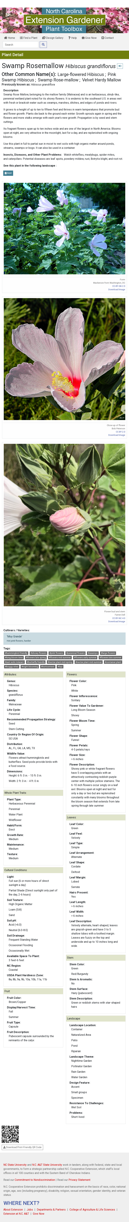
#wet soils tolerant (14, 662)
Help (72, 38)
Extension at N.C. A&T (16, 1213)
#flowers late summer (110, 657)
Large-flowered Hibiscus (81, 74)
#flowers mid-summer (60, 657)
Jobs (30, 1209)
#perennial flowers (75, 653)
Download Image (116, 289)
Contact (108, 38)
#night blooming (29, 666)
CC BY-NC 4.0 (118, 618)
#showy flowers (38, 653)
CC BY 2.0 (120, 431)
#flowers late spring (36, 657)
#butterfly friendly (36, 662)
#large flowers (108, 653)
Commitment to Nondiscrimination (35, 1179)
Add (8, 173)
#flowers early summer (85, 657)
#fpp (60, 666)
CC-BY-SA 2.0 (118, 286)
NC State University (15, 1164)
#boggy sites (11, 666)
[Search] (20, 44)
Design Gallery (52, 38)
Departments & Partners (51, 1209)
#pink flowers (56, 653)
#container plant (113, 662)
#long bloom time (14, 657)
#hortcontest (47, 666)
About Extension (13, 1209)
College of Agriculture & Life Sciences (92, 1209)
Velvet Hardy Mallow (101, 79)
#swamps (93, 653)
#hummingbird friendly (16, 653)
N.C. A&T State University (47, 1164)
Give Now (89, 38)
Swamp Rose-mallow (58, 79)
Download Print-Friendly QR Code (22, 1147)
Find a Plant (28, 38)
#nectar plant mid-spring (60, 662)
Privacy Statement (79, 1179)
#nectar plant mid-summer (88, 662)
